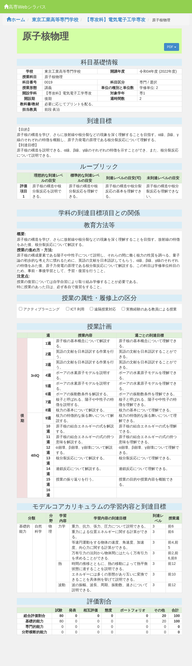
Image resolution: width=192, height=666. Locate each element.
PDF (171, 47)
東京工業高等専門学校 (55, 19)
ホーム (15, 19)
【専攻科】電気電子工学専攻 (115, 19)
